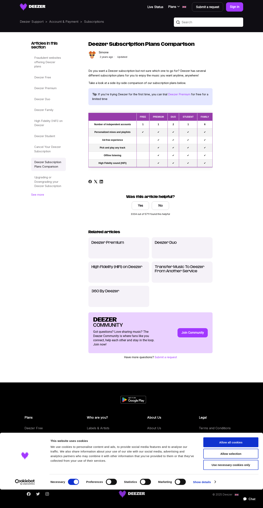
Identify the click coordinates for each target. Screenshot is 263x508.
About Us (154, 428)
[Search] (208, 22)
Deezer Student (44, 136)
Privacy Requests (211, 444)
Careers (153, 436)
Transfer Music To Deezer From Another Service (179, 269)
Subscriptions (94, 21)
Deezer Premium (45, 88)
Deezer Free (42, 77)
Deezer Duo (42, 99)
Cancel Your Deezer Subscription (47, 149)
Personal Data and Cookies (219, 436)
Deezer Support (32, 21)
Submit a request (166, 357)
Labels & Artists (98, 428)
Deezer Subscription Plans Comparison (47, 164)
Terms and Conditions (215, 428)
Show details (202, 500)
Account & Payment (63, 21)
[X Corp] (95, 181)
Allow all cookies (231, 460)
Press (91, 444)
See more (37, 194)
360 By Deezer (105, 291)
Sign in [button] (234, 7)
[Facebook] (90, 181)
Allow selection (230, 472)
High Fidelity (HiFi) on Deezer (48, 123)
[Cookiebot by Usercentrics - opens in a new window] (25, 500)
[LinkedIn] (101, 181)
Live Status (155, 7)
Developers (95, 436)
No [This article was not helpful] (160, 205)
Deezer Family (43, 110)
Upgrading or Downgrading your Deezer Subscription (47, 181)
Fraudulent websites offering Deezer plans (47, 62)
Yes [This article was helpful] (140, 205)
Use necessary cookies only (231, 483)
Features (153, 444)
